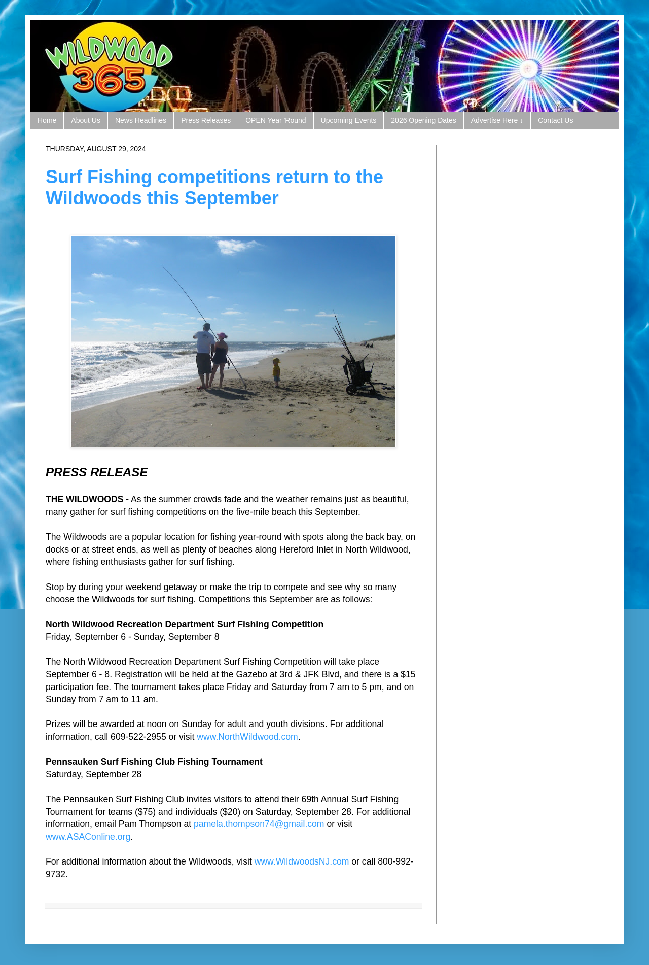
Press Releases (206, 120)
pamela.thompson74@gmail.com (259, 824)
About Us (85, 120)
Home (47, 120)
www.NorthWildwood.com (247, 737)
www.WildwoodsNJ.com (302, 861)
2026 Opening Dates (423, 120)
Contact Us (555, 120)
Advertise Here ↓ (497, 120)
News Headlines (140, 120)
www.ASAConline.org (88, 837)
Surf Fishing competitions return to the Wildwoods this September (214, 187)
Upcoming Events (349, 120)
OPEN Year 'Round (275, 120)
